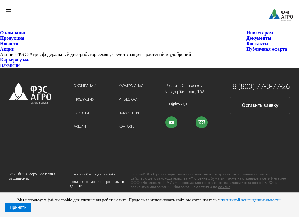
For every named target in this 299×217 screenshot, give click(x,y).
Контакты (257, 43)
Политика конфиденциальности (95, 174)
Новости (9, 43)
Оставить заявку (260, 105)
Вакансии (10, 65)
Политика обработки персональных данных (97, 184)
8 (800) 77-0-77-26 (261, 87)
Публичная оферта (266, 49)
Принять (18, 207)
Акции (7, 49)
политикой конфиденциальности (250, 199)
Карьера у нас (15, 59)
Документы (258, 38)
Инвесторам (259, 32)
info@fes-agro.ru (179, 104)
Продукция (12, 38)
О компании (13, 32)
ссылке (224, 187)
